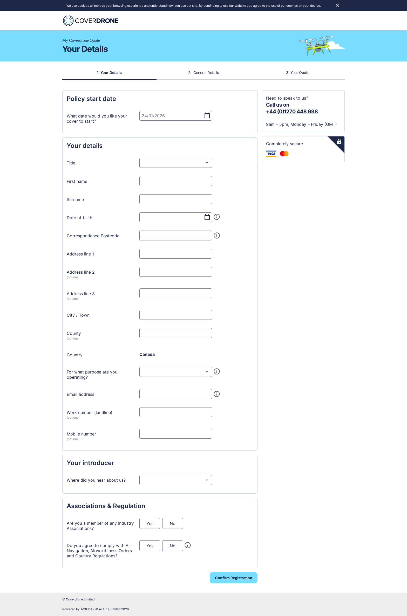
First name (77, 182)
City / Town (78, 316)
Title (71, 164)
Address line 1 (80, 255)
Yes (149, 524)
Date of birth (79, 218)
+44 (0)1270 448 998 (292, 112)
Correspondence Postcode (93, 236)
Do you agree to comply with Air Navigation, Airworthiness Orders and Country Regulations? (99, 551)
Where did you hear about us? (96, 481)
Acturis (86, 609)
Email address (80, 395)
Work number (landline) (89, 413)
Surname (75, 200)
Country (75, 355)
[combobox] (175, 164)
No (172, 524)
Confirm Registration (233, 579)
